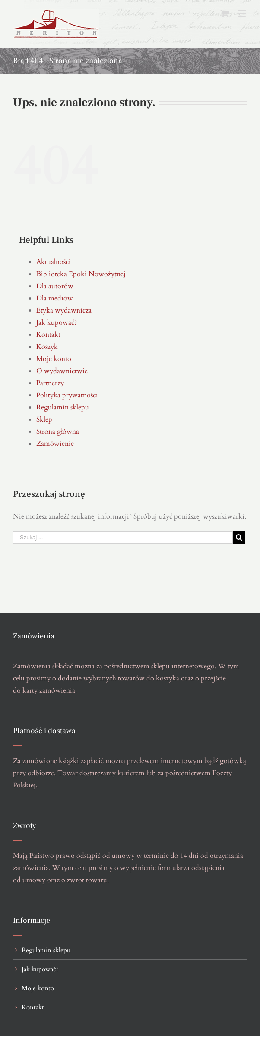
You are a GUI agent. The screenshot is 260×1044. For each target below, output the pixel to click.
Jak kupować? (56, 322)
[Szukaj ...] (123, 537)
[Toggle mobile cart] (225, 13)
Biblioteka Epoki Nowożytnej (81, 274)
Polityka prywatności (67, 395)
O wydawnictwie (62, 371)
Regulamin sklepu (62, 407)
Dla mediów (54, 298)
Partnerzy (50, 383)
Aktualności (53, 262)
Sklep (44, 419)
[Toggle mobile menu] (242, 13)
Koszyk (47, 346)
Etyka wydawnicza (64, 310)
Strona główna (57, 431)
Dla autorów (54, 286)
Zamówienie (55, 443)
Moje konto (53, 359)
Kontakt (48, 334)
